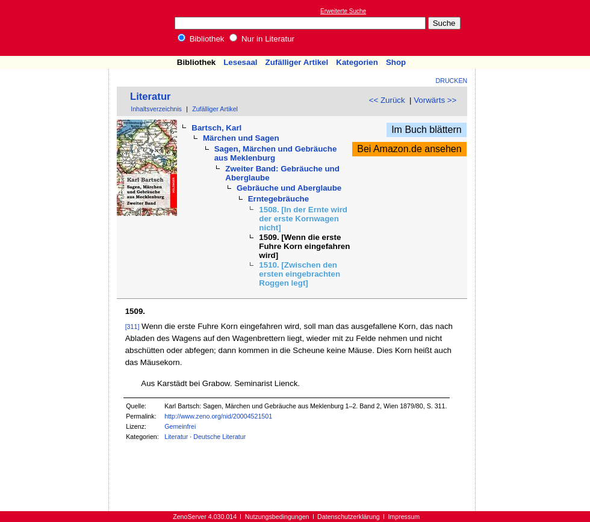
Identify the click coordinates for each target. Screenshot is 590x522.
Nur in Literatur (261, 38)
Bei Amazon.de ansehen (409, 149)
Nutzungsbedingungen (277, 516)
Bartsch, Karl (216, 127)
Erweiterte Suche (343, 11)
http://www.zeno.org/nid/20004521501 (218, 416)
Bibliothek (201, 38)
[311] (132, 326)
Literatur (150, 96)
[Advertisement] (55, 104)
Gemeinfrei (180, 426)
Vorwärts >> (435, 100)
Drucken (452, 80)
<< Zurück (387, 100)
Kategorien (357, 62)
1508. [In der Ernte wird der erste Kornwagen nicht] (303, 218)
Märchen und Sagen (241, 138)
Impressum (404, 516)
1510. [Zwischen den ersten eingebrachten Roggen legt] (299, 273)
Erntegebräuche (278, 198)
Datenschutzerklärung (348, 516)
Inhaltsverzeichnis (156, 108)
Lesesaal (240, 62)
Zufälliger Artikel (297, 62)
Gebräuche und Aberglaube (289, 187)
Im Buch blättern (426, 129)
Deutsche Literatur (219, 436)
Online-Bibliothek (57, 28)
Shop (396, 62)
